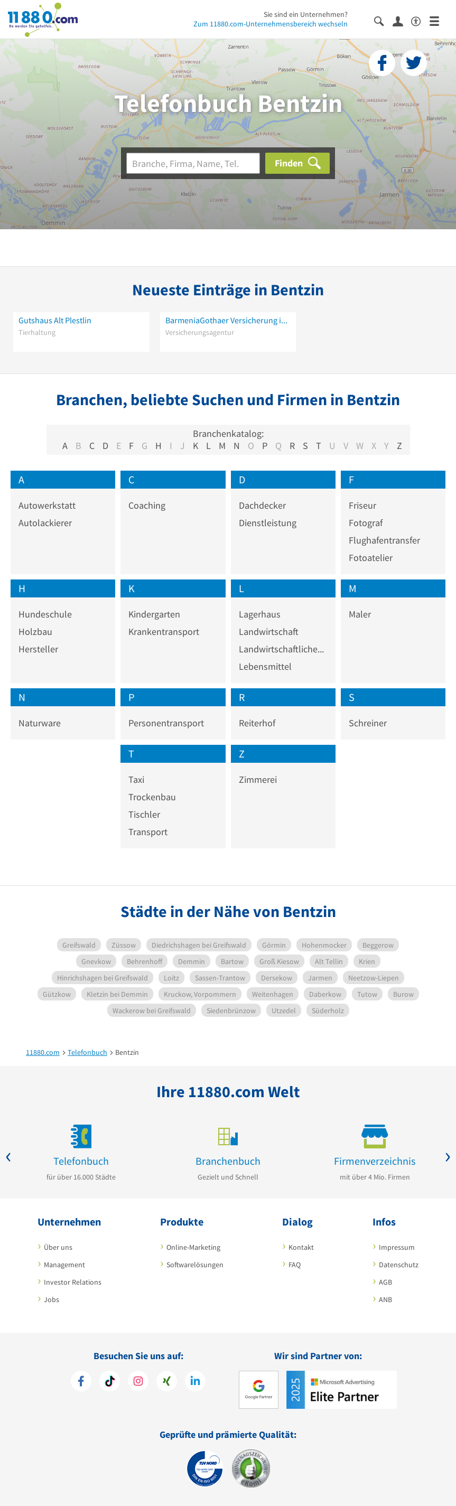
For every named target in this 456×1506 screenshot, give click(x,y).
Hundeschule (45, 614)
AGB (385, 1282)
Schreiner (368, 723)
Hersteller (38, 649)
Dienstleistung (267, 523)
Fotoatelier (371, 557)
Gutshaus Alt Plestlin (54, 320)
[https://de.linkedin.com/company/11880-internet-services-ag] (195, 1382)
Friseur (362, 505)
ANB (385, 1299)
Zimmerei (258, 779)
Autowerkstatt (47, 505)
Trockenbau (152, 797)
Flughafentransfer (384, 540)
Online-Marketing (193, 1247)
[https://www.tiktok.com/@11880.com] (109, 1382)
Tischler (144, 814)
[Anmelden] (402, 20)
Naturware (39, 723)
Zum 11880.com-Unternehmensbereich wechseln (270, 24)
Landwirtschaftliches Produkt (283, 649)
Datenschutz (398, 1264)
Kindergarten (154, 614)
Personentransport (166, 723)
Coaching (146, 505)
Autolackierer (45, 523)
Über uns (58, 1247)
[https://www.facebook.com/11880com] (81, 1382)
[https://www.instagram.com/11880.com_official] (138, 1382)
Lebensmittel (265, 666)
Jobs (51, 1299)
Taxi (136, 779)
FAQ (295, 1264)
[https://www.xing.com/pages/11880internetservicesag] (166, 1382)
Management (64, 1264)
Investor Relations (72, 1282)
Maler (360, 614)
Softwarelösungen (195, 1264)
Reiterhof (257, 723)
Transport (147, 832)
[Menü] (439, 20)
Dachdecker (262, 505)
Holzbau (35, 631)
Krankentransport (163, 631)
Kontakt (301, 1247)
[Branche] (193, 163)
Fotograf (366, 523)
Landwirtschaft (269, 631)
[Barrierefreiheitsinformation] (420, 20)
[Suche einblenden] (383, 20)
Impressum (397, 1247)
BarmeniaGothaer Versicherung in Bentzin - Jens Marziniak (228, 320)
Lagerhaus (260, 614)
